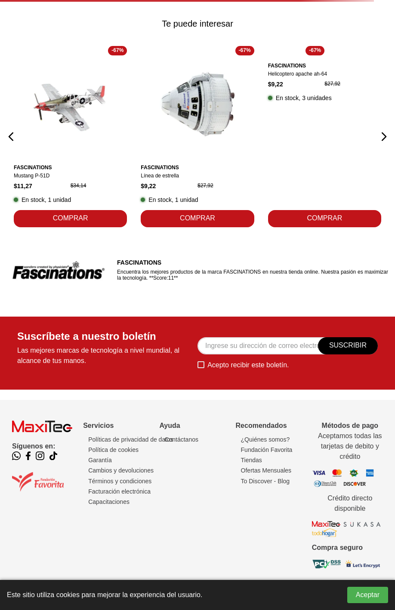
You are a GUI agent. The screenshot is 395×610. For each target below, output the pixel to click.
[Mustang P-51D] (70, 136)
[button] (11, 136)
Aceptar (368, 594)
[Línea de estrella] (197, 136)
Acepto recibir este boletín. (248, 365)
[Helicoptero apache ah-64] (324, 136)
